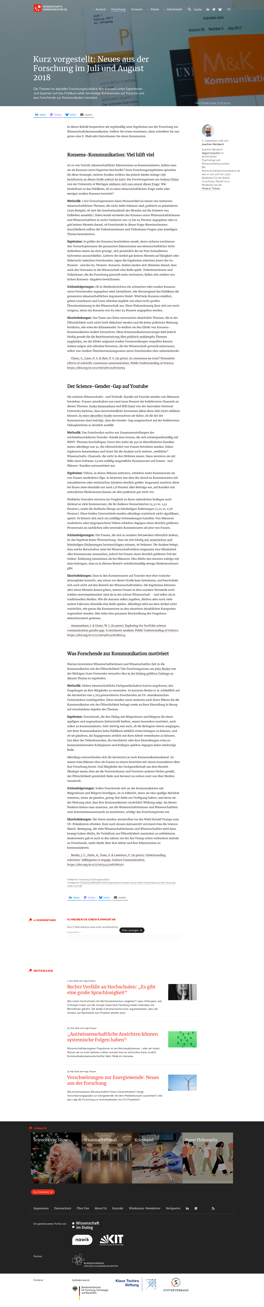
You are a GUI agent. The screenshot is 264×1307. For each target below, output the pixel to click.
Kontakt (117, 1208)
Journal (101, 9)
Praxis (155, 9)
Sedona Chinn (169, 179)
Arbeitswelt (174, 9)
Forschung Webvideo (90, 882)
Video (70, 885)
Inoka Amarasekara (102, 406)
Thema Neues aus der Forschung (159, 882)
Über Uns (83, 1208)
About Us (101, 1208)
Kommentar (74, 932)
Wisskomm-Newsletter (144, 1208)
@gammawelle (211, 152)
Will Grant (128, 406)
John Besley (162, 668)
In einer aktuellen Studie (95, 415)
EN (228, 9)
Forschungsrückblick (100, 879)
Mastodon (196, 1208)
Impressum (41, 1208)
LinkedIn (187, 1208)
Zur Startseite (41, 1191)
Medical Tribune (211, 188)
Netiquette (173, 1208)
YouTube (77, 885)
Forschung (118, 9)
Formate (137, 9)
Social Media (137, 882)
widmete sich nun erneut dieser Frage (134, 184)
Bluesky (205, 1208)
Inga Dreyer (89, 980)
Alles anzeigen (130, 930)
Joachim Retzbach (213, 144)
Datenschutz (62, 1208)
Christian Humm (208, 103)
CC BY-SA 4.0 (224, 103)
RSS (213, 1208)
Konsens (126, 882)
